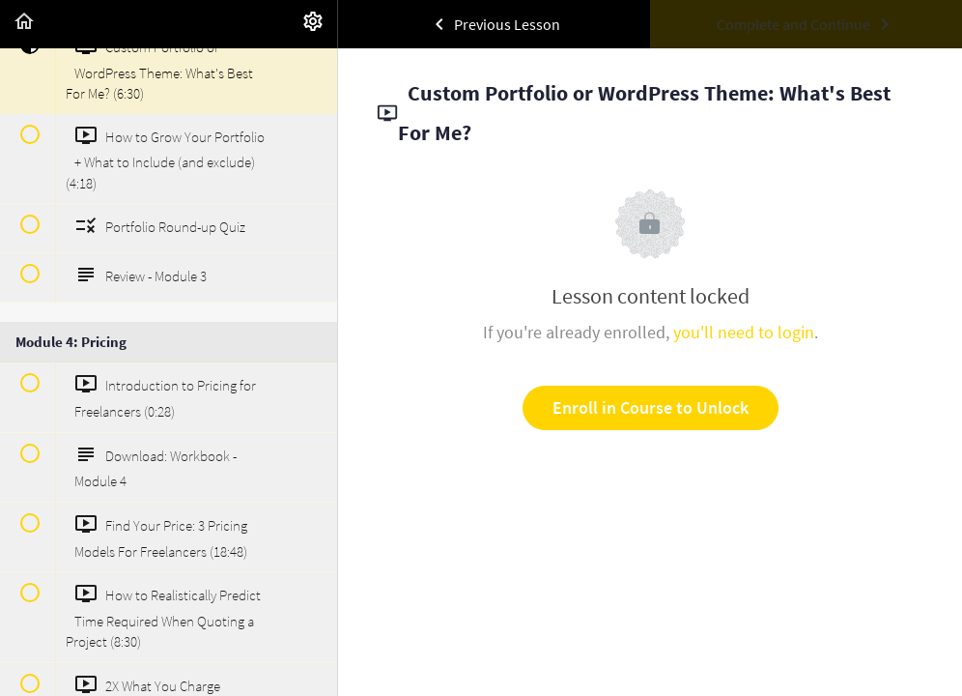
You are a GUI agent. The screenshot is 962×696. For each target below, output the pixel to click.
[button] (24, 24)
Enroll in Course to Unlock (650, 407)
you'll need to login (743, 332)
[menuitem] (313, 24)
